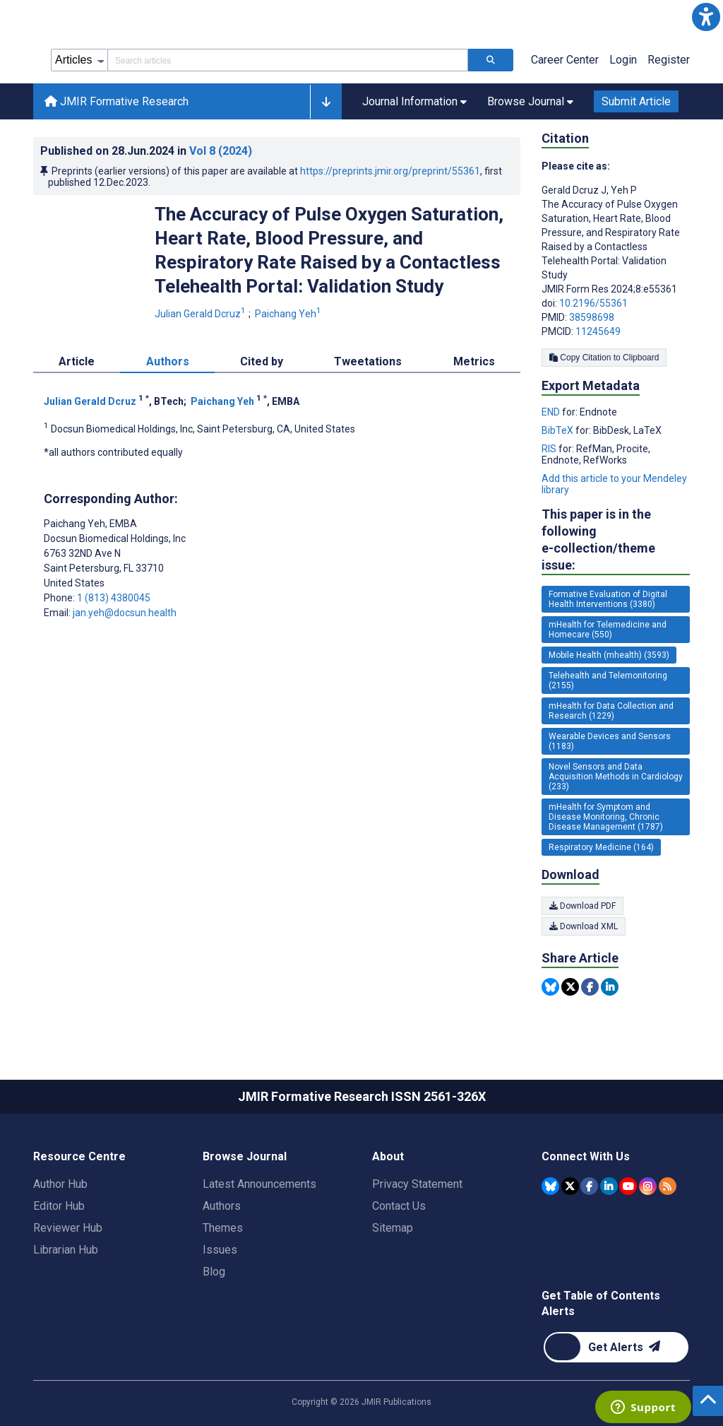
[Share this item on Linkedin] (610, 987)
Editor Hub (59, 1206)
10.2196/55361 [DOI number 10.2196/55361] (593, 303)
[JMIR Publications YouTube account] (628, 1186)
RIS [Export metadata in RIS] (550, 448)
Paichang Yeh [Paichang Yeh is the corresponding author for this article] (90, 523)
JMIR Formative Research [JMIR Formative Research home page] (116, 101)
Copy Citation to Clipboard (604, 358)
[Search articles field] (287, 60)
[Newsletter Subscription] (616, 1347)
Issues (220, 1249)
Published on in (146, 151)
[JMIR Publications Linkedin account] (609, 1186)
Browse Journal (245, 1156)
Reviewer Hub (67, 1228)
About (388, 1156)
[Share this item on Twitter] (570, 987)
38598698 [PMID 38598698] (591, 317)
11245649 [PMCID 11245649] (598, 331)
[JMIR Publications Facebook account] (589, 1186)
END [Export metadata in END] (552, 412)
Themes (223, 1228)
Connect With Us (586, 1156)
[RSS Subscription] (667, 1186)
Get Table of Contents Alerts (601, 1303)
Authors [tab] (167, 361)
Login (623, 59)
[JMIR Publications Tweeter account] (570, 1186)
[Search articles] (490, 60)
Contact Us (399, 1206)
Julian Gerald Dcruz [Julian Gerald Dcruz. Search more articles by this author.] (201, 313)
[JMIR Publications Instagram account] (648, 1186)
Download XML (583, 926)
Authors (222, 1206)
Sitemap (392, 1228)
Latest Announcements (259, 1184)
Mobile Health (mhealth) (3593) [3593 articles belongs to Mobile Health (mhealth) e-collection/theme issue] (609, 655)
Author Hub (60, 1184)
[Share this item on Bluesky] (550, 987)
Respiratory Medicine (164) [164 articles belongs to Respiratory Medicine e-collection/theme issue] (601, 847)
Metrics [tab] (474, 361)
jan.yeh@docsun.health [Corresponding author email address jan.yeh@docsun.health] (125, 612)
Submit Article (636, 101)
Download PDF (582, 906)
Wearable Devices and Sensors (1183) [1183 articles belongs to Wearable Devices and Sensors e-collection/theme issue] (610, 741)
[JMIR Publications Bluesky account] (550, 1186)
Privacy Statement (417, 1184)
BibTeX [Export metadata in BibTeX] (558, 430)
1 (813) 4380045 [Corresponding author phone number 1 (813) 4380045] (113, 597)
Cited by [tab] (261, 361)
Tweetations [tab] (368, 361)
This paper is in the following (616, 540)
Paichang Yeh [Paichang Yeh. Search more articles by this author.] (289, 313)
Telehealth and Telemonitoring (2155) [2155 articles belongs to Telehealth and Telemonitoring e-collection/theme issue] (608, 680)
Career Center (565, 59)
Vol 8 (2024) (220, 151)
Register (668, 59)
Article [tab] (77, 361)
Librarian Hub (65, 1249)
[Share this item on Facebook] (590, 987)
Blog (214, 1271)
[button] (706, 17)
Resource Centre (79, 1156)
